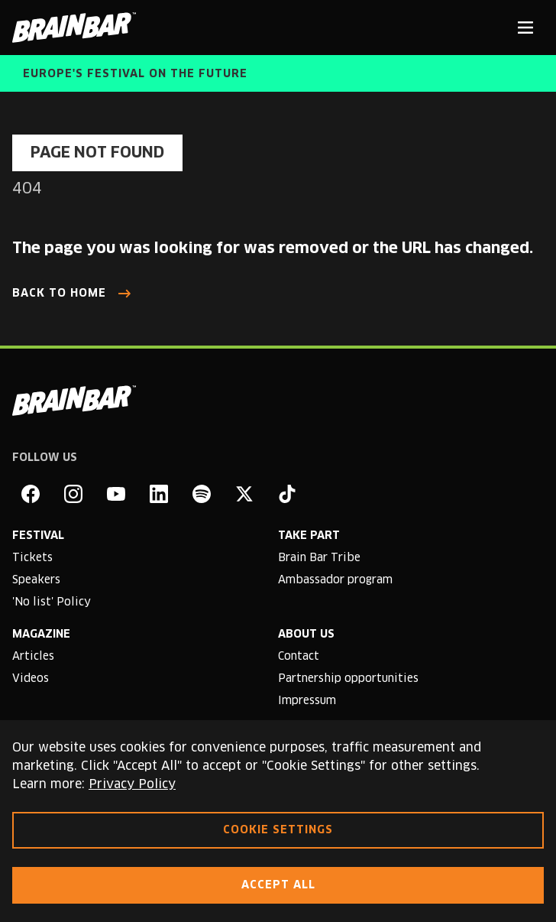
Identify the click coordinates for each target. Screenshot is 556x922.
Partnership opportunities (348, 679)
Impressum (307, 701)
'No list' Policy (51, 602)
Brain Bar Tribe (319, 558)
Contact (298, 656)
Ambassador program (335, 580)
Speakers (36, 580)
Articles (33, 656)
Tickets (32, 558)
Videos (30, 679)
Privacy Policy (132, 784)
